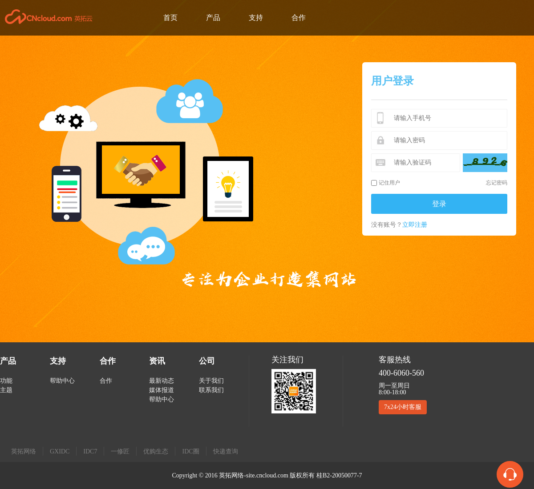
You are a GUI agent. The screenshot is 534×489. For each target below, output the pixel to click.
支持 (256, 17)
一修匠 (120, 451)
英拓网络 (23, 451)
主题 (6, 390)
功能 (6, 380)
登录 (439, 204)
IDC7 (90, 451)
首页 (170, 17)
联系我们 (211, 390)
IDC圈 (190, 451)
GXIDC (59, 451)
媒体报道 (161, 390)
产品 (213, 17)
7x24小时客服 (402, 407)
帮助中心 (62, 380)
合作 (298, 17)
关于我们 (211, 380)
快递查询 (225, 451)
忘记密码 (496, 182)
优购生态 (155, 451)
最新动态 (161, 380)
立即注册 (414, 224)
